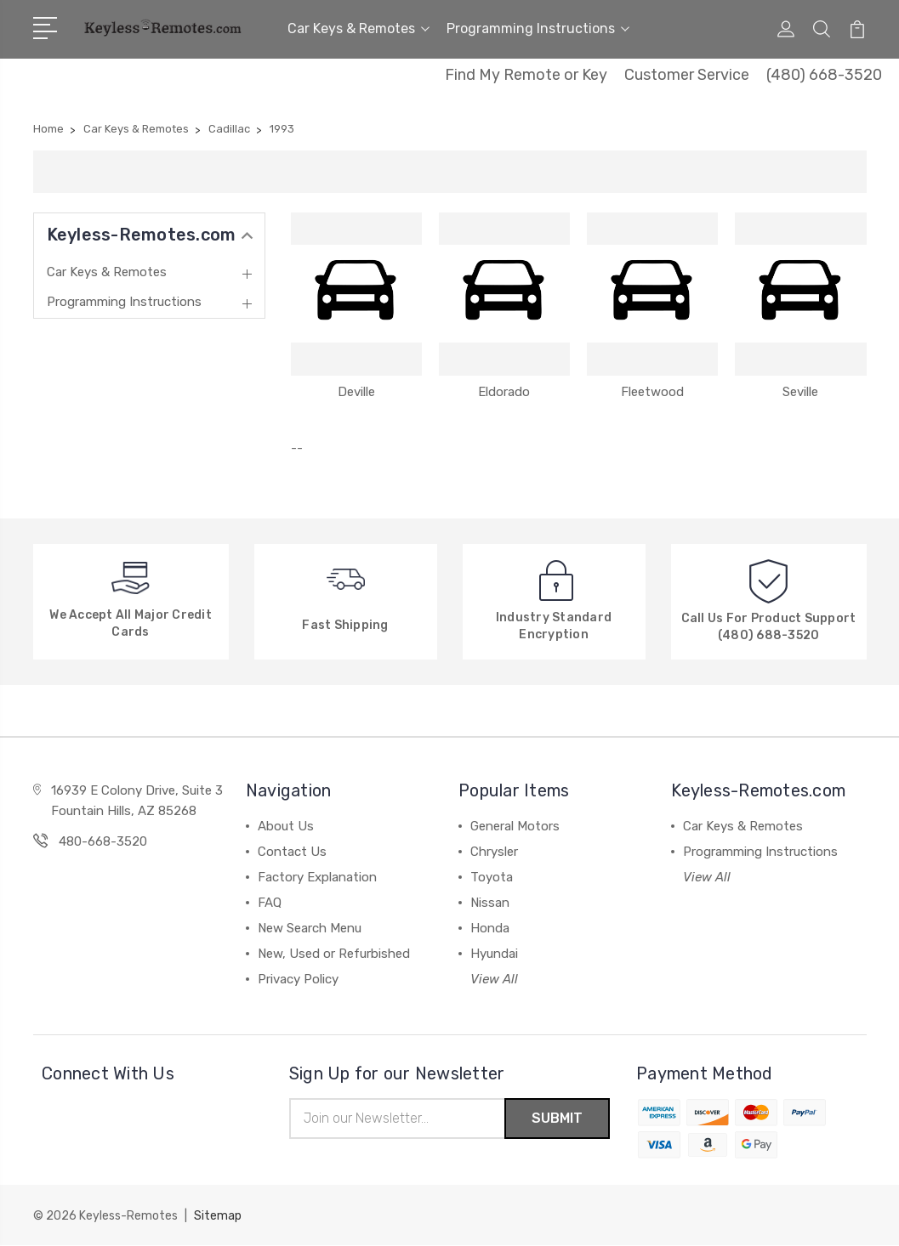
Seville (800, 391)
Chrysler (494, 851)
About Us (286, 826)
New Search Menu (309, 928)
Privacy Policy (298, 979)
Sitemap (218, 1216)
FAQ (270, 902)
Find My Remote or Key (526, 74)
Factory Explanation (317, 877)
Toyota (491, 877)
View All (494, 979)
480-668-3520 (103, 841)
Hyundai (494, 953)
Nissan (489, 902)
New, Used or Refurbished (334, 953)
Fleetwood (652, 391)
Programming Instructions (538, 28)
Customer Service (686, 74)
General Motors (515, 826)
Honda (489, 928)
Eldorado (504, 391)
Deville (356, 391)
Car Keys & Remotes (358, 28)
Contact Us (292, 851)
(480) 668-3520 (824, 74)
